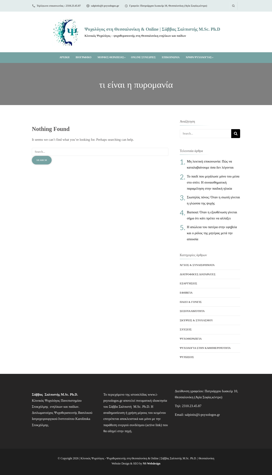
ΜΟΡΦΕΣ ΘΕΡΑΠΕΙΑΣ (111, 57)
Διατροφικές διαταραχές (198, 274)
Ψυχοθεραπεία (191, 338)
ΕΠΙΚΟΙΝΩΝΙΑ (170, 57)
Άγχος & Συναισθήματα (197, 265)
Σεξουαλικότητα (192, 311)
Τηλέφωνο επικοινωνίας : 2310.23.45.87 (59, 5)
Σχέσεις (186, 329)
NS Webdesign (151, 463)
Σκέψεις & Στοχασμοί (196, 320)
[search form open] (233, 6)
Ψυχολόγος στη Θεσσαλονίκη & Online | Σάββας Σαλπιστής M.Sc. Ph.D (152, 29)
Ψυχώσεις (187, 357)
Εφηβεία (186, 292)
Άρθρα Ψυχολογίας (198, 57)
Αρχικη (64, 57)
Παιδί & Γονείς (191, 302)
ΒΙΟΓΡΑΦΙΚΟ (83, 57)
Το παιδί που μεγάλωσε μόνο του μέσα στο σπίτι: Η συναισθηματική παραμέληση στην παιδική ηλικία (213, 182)
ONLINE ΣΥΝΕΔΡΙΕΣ (143, 57)
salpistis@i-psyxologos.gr (105, 5)
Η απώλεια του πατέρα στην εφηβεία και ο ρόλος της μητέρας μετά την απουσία (212, 233)
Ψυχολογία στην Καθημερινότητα (205, 348)
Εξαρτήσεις (188, 283)
